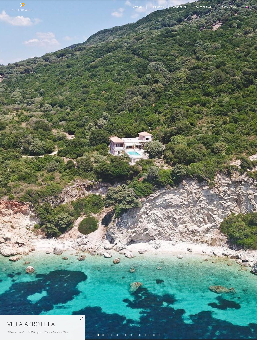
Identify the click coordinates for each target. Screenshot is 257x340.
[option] (128, 170)
